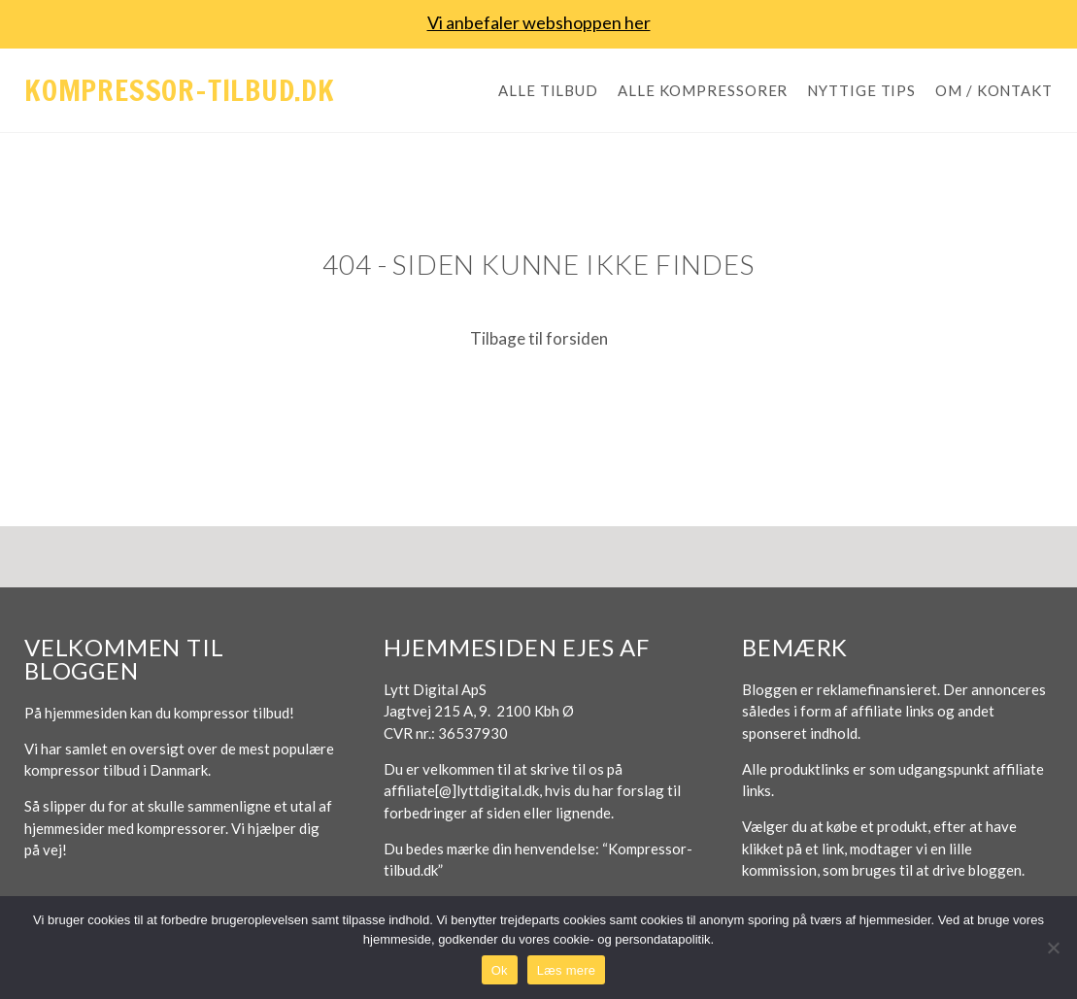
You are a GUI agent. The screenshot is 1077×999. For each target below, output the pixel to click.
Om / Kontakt (994, 90)
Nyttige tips (861, 90)
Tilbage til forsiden (539, 338)
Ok (499, 970)
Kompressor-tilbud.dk (179, 90)
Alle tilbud (548, 90)
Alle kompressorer (703, 90)
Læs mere (566, 970)
